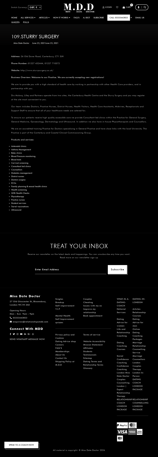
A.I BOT (86, 17)
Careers (59, 345)
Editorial (121, 309)
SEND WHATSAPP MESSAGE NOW (27, 339)
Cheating (88, 302)
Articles (136, 309)
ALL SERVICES (28, 17)
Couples (87, 299)
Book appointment (92, 316)
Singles (59, 299)
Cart (127, 7)
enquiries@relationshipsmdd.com (29, 322)
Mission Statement (93, 345)
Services (121, 312)
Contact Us (61, 358)
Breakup (59, 302)
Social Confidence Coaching (123, 359)
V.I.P (57, 309)
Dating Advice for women (122, 322)
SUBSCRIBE (99, 17)
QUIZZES (15, 22)
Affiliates (88, 348)
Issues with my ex (92, 306)
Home (14, 17)
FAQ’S (77, 17)
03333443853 (18, 318)
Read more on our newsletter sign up (79, 257)
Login (107, 7)
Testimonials (89, 355)
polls (26, 22)
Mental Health (62, 316)
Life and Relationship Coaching (123, 332)
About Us (60, 355)
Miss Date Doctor (21, 43)
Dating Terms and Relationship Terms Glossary (93, 364)
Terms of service (91, 335)
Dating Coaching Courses (122, 345)
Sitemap (87, 358)
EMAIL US (139, 17)
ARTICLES (44, 17)
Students (87, 351)
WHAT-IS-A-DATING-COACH (123, 302)
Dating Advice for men (138, 322)
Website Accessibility (94, 341)
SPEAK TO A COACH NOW (21, 445)
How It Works (61, 17)
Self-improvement (64, 306)
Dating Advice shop (65, 341)
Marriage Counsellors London (139, 359)
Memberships (62, 351)
